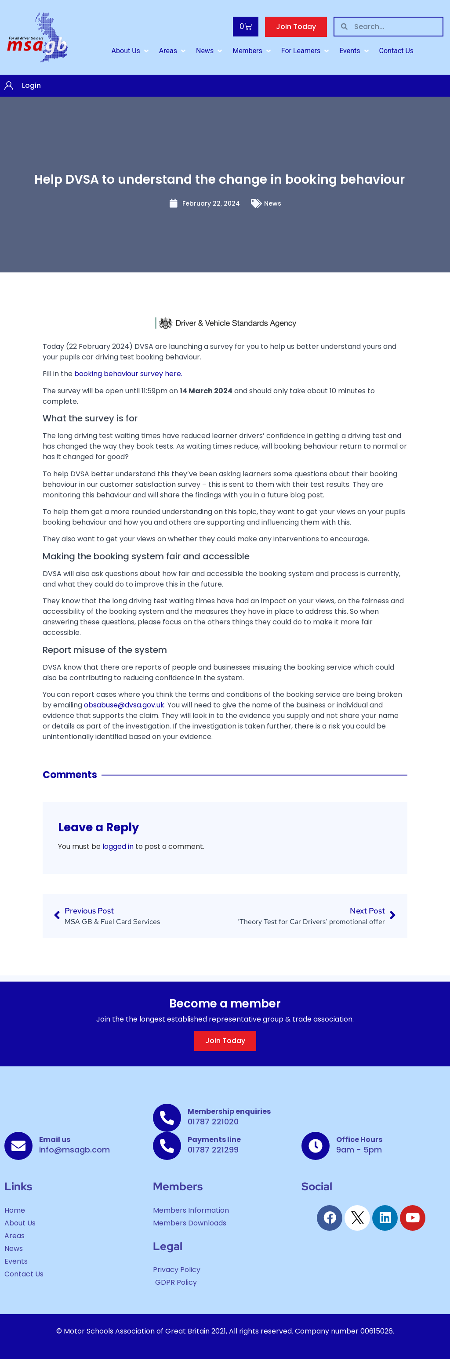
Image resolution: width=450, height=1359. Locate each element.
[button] (131, 50)
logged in (118, 846)
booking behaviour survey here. (128, 374)
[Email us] (18, 1146)
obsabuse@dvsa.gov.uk (124, 705)
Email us (54, 1139)
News (272, 203)
